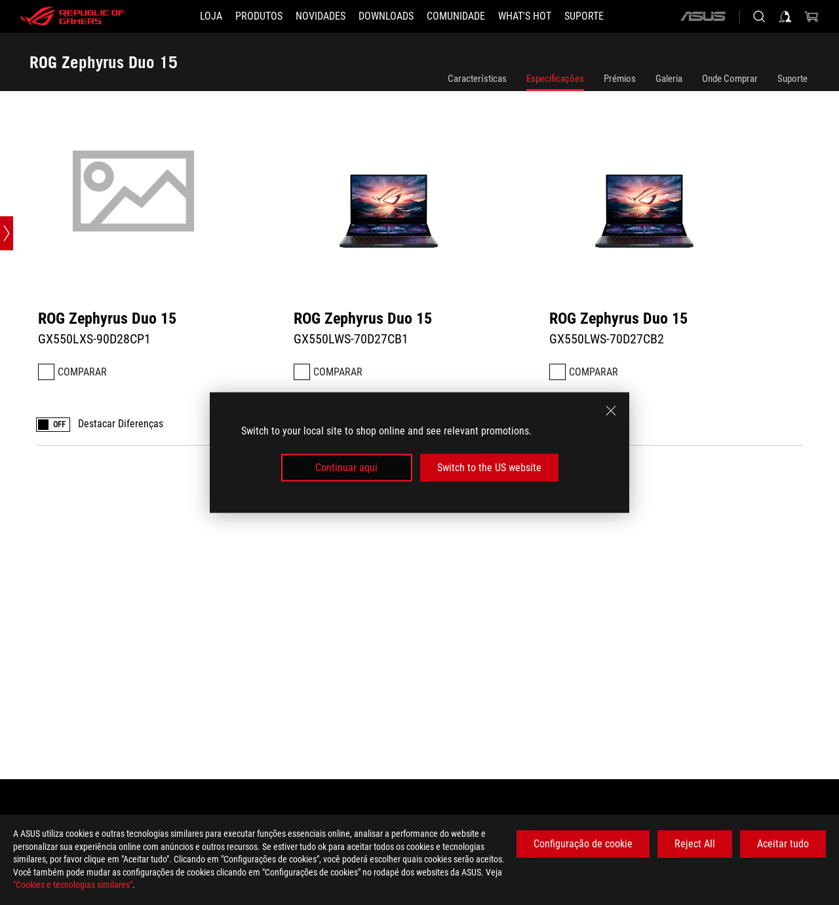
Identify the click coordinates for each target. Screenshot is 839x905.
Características (477, 79)
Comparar (82, 372)
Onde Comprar (730, 79)
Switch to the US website (489, 467)
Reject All (694, 844)
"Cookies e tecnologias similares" (72, 884)
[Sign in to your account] (785, 16)
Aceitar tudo (783, 844)
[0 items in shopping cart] (811, 16)
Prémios (620, 79)
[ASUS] (702, 16)
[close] (611, 410)
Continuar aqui (346, 467)
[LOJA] (211, 16)
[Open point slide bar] (6, 233)
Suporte (792, 79)
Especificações (555, 79)
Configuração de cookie (583, 844)
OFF (59, 425)
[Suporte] (584, 16)
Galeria (668, 79)
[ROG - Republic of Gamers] (72, 16)
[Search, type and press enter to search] (759, 16)
